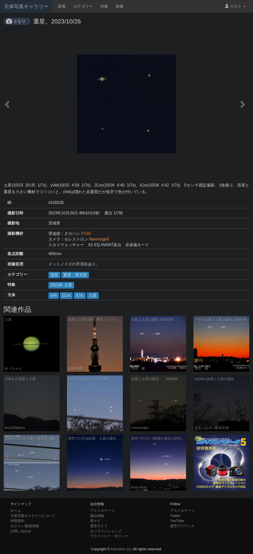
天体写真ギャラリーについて (32, 516)
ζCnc (66, 295)
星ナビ (95, 521)
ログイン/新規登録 (24, 526)
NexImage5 (99, 239)
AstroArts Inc (120, 549)
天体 (11, 295)
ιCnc (80, 295)
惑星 (54, 275)
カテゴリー (83, 6)
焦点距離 (15, 254)
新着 (62, 6)
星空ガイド (98, 526)
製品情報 (97, 516)
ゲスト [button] (235, 6)
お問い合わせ (20, 531)
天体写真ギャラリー (26, 6)
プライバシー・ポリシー (109, 536)
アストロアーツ (102, 511)
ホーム (15, 511)
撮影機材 (15, 233)
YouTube (177, 521)
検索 (120, 6)
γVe (53, 295)
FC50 (86, 233)
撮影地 (13, 223)
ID (9, 203)
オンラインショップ (105, 531)
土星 (93, 295)
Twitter (175, 516)
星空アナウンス (182, 526)
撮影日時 (15, 213)
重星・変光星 (75, 275)
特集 (104, 6)
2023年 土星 (61, 285)
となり (19, 21)
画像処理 (15, 264)
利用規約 (17, 521)
